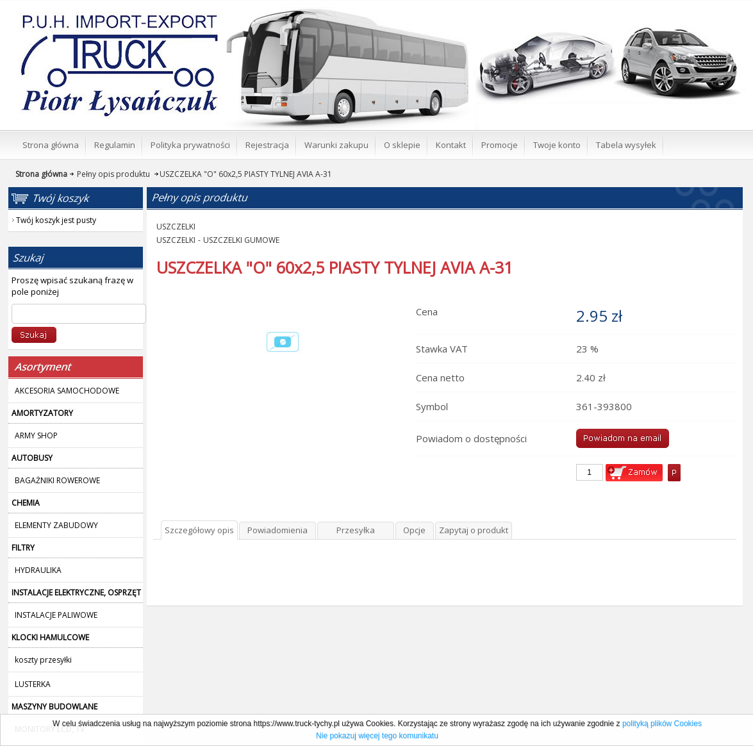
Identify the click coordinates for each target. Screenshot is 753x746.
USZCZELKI (175, 226)
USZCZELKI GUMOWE (241, 240)
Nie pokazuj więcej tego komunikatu (377, 735)
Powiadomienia (277, 530)
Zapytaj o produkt (473, 530)
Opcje (414, 530)
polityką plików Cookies (662, 723)
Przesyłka (355, 530)
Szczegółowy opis (199, 530)
